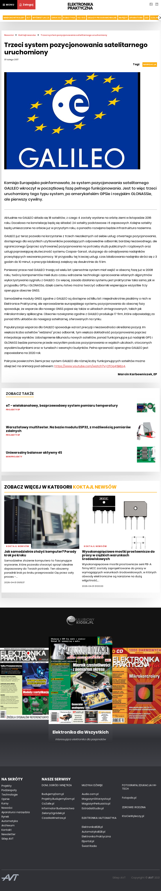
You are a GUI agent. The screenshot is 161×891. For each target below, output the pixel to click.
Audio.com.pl (90, 794)
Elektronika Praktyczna (96, 836)
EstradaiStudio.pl (93, 808)
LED (147, 17)
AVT (151, 877)
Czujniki (156, 17)
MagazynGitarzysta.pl (96, 799)
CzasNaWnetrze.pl (54, 818)
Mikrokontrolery (14, 17)
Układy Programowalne (102, 17)
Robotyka (69, 17)
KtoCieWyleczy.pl (133, 816)
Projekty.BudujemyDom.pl (58, 799)
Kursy (4, 803)
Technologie (9, 794)
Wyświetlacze (41, 17)
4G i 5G (81, 17)
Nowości (6, 808)
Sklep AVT (7, 838)
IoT (29, 17)
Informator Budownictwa (58, 808)
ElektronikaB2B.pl (92, 827)
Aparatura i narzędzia (15, 812)
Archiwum (8, 825)
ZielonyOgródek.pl (53, 813)
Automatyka (9, 821)
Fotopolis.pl (129, 798)
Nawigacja (149, 64)
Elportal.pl (88, 841)
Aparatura (136, 17)
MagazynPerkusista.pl (96, 803)
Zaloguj (26, 4)
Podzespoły (9, 790)
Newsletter (8, 834)
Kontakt (6, 830)
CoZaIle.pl (48, 803)
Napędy (123, 17)
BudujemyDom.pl (53, 794)
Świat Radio (89, 846)
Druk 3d (56, 17)
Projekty (6, 786)
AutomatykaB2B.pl (93, 832)
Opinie (5, 799)
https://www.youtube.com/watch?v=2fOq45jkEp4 (89, 366)
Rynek (5, 816)
